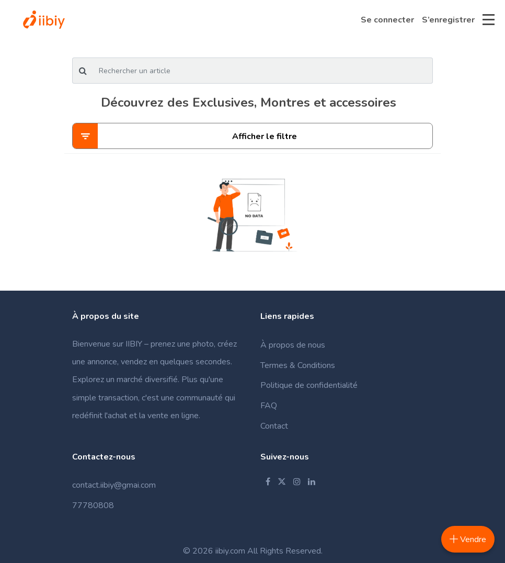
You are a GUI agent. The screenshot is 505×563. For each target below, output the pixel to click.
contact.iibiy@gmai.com (114, 485)
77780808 (93, 505)
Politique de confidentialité (309, 385)
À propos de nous (292, 345)
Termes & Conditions (297, 365)
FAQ (268, 405)
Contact (274, 426)
